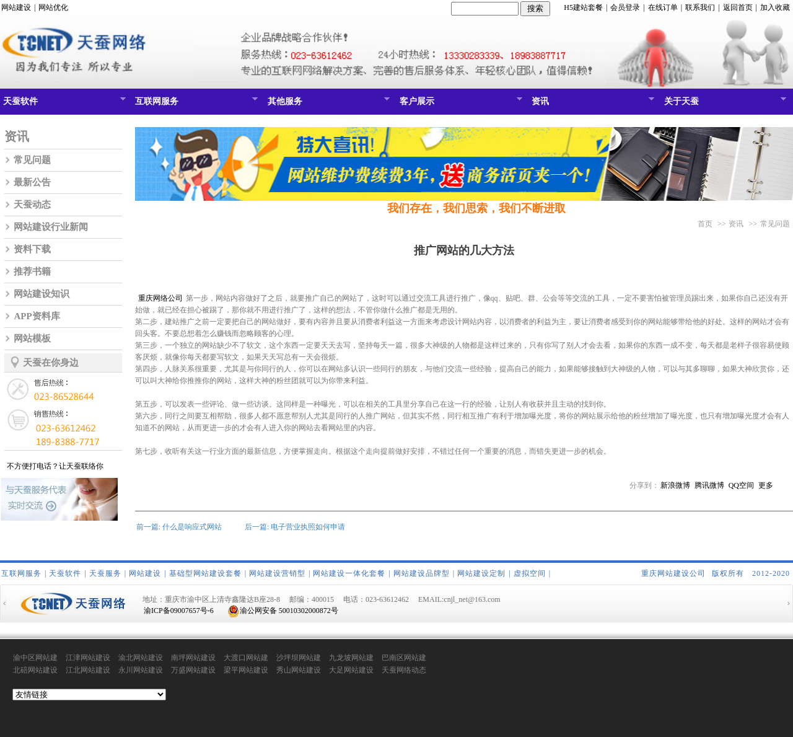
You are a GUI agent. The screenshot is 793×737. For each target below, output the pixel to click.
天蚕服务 (105, 573)
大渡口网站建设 (246, 658)
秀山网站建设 (298, 670)
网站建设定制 (481, 573)
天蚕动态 (32, 205)
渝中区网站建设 (35, 658)
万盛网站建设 (193, 670)
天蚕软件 (63, 104)
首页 (705, 223)
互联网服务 (195, 104)
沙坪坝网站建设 (298, 658)
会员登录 (625, 7)
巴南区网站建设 (404, 658)
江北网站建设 (88, 670)
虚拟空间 (530, 573)
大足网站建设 (351, 670)
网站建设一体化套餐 (349, 573)
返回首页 (738, 7)
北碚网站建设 (35, 670)
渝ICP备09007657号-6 (179, 610)
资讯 (591, 104)
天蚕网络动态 (404, 670)
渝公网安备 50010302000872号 (282, 610)
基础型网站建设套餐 (205, 573)
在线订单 (663, 7)
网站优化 (53, 7)
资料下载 (32, 249)
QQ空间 (741, 485)
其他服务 (327, 104)
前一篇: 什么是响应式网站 (179, 527)
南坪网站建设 (193, 657)
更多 (765, 485)
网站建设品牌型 (421, 573)
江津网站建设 (88, 657)
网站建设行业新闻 (51, 227)
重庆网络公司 (159, 298)
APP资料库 (36, 316)
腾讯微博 (709, 485)
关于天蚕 (724, 104)
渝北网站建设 (140, 657)
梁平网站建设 (246, 670)
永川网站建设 (140, 670)
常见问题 (32, 160)
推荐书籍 (32, 271)
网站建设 (16, 7)
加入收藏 (775, 7)
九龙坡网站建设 (351, 658)
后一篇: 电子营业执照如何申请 (295, 527)
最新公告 (32, 182)
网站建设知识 (41, 294)
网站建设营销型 (277, 573)
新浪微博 (675, 485)
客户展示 (459, 104)
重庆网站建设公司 (673, 573)
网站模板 (32, 338)
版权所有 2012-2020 (751, 573)
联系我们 (700, 7)
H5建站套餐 (583, 7)
